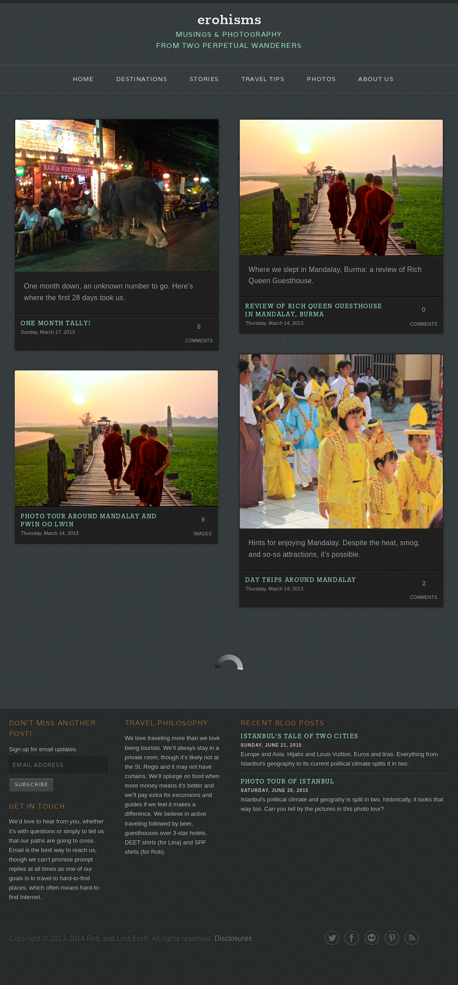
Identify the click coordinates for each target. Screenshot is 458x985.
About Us (384, 83)
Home (74, 83)
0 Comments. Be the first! (421, 321)
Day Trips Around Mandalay (306, 593)
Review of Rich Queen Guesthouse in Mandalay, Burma (315, 319)
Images (202, 545)
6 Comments (198, 337)
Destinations (136, 83)
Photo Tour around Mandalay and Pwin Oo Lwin (87, 532)
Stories (202, 83)
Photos (326, 83)
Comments (197, 349)
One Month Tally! (60, 332)
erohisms (229, 21)
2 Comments (421, 599)
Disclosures (247, 968)
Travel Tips (264, 83)
